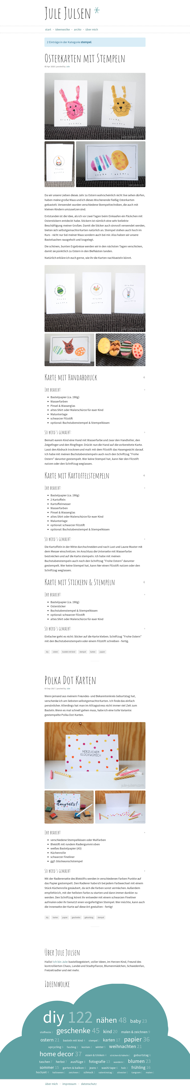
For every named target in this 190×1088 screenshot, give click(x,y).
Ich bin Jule (60, 962)
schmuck (89, 1072)
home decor (60, 1053)
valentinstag (106, 1072)
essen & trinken (95, 1055)
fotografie (99, 1061)
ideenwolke (62, 29)
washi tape (110, 1067)
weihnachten (125, 1046)
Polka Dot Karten (70, 680)
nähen (111, 1020)
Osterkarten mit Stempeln (85, 58)
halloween (58, 1072)
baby (138, 1020)
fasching (72, 1047)
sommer (49, 1067)
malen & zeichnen (135, 1032)
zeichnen (74, 1072)
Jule (68, 66)
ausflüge (78, 1061)
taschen (45, 1061)
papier (102, 652)
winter (100, 1046)
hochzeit (42, 1072)
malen (150, 1072)
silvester (122, 1072)
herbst (61, 1061)
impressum (69, 1084)
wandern (119, 1062)
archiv (77, 29)
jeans (94, 1067)
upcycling (55, 1047)
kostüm (87, 1047)
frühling (141, 1067)
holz (124, 1068)
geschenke (76, 917)
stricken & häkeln (120, 1055)
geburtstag (89, 917)
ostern (55, 652)
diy (47, 652)
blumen (139, 1061)
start (48, 29)
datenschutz (89, 1084)
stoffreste (46, 1032)
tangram (137, 1072)
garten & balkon (74, 1067)
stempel (83, 652)
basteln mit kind (68, 652)
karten (92, 652)
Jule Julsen (72, 12)
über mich (92, 29)
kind (110, 1031)
